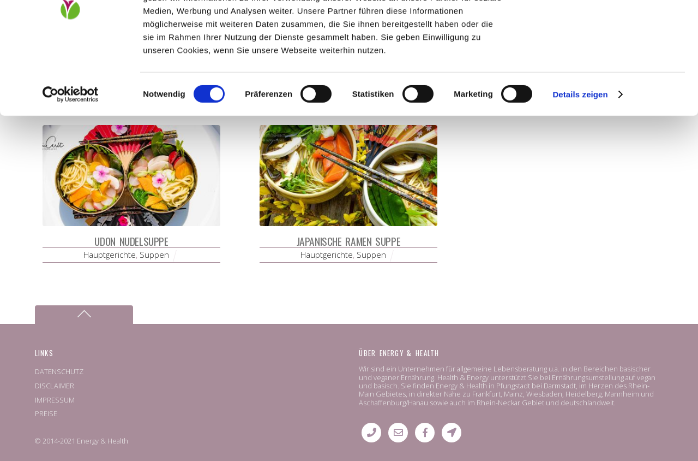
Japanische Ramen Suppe (348, 241)
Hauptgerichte (109, 254)
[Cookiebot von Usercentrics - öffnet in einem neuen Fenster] (70, 163)
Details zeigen (579, 162)
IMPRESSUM (55, 400)
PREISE (46, 413)
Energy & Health (102, 441)
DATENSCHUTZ (59, 371)
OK (607, 27)
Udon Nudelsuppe (131, 241)
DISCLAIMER (54, 386)
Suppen (154, 254)
